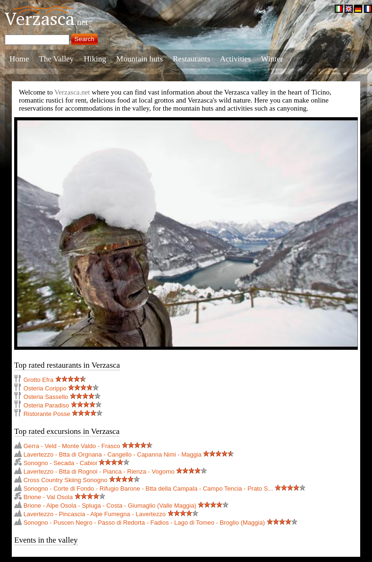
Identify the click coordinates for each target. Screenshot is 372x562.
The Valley (56, 58)
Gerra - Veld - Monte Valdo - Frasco (72, 446)
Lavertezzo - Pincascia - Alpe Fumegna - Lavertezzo (95, 514)
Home (19, 58)
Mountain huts (139, 58)
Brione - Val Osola (48, 497)
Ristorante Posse (47, 413)
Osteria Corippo (45, 388)
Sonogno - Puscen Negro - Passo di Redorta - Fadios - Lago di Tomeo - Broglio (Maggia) (144, 522)
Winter (272, 58)
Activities (235, 58)
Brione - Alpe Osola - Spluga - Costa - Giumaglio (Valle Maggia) (110, 505)
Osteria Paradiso (46, 405)
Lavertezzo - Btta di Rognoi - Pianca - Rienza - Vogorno (99, 471)
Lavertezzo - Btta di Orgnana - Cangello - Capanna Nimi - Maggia (113, 454)
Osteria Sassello (46, 396)
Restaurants (191, 58)
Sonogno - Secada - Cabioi (60, 463)
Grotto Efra (39, 379)
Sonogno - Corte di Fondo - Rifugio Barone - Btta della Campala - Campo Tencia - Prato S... (148, 488)
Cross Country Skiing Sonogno (66, 480)
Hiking (95, 58)
